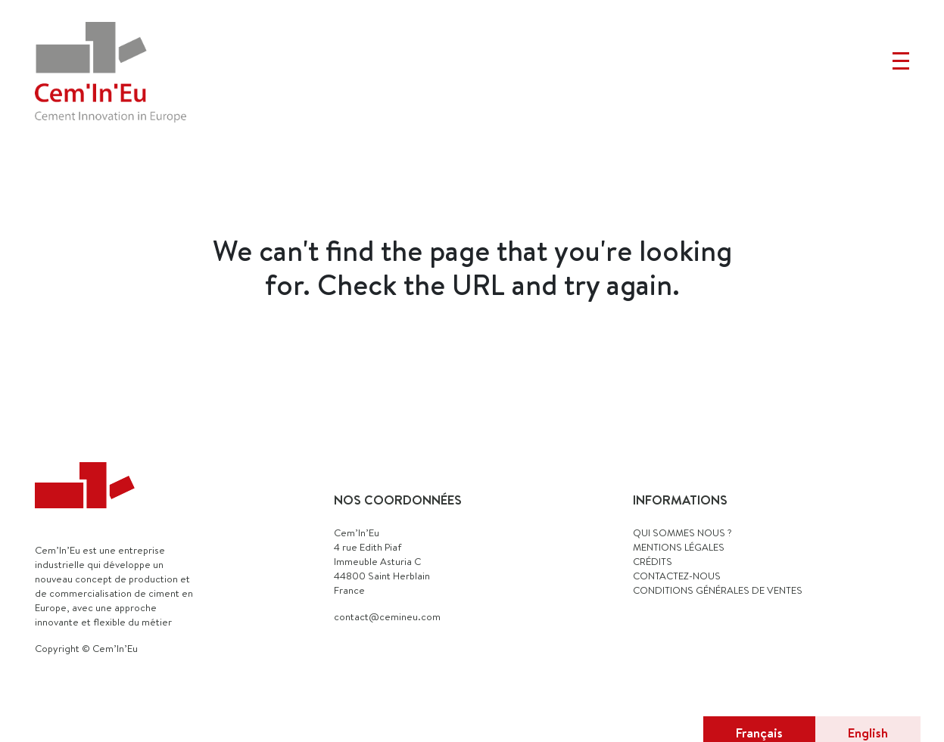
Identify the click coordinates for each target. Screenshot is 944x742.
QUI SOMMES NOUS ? (682, 532)
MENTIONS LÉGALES (678, 547)
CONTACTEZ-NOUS (677, 575)
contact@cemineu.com (387, 616)
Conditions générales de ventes (717, 590)
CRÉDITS (652, 561)
